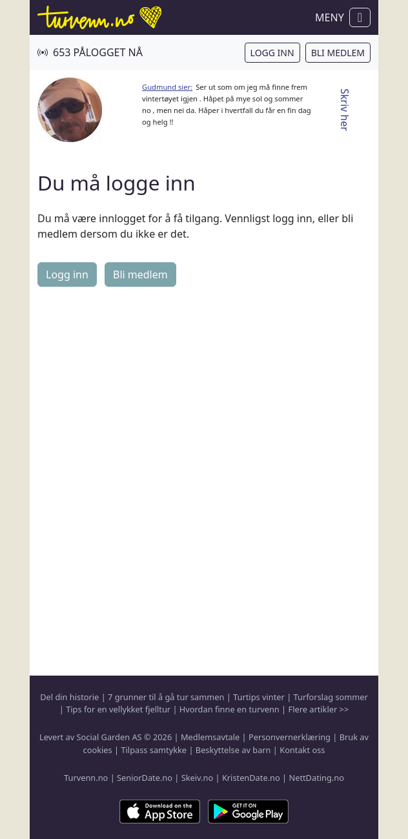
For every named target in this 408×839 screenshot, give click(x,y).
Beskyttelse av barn (233, 750)
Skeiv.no (197, 777)
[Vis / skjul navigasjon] (360, 17)
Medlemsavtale (210, 737)
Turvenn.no (86, 777)
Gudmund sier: (167, 87)
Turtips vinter (259, 697)
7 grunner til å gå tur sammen (166, 697)
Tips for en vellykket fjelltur (118, 709)
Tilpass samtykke (154, 750)
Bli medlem (338, 53)
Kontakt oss (302, 750)
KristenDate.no (251, 777)
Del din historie (69, 697)
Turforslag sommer (331, 697)
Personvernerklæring (290, 737)
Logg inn (272, 53)
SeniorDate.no (144, 777)
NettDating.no (316, 777)
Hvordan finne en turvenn (229, 709)
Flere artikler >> (318, 709)
